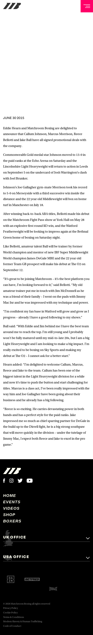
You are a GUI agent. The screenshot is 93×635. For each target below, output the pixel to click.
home (9, 495)
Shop (9, 515)
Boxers (12, 521)
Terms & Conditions (13, 617)
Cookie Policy (10, 612)
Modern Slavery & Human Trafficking (22, 621)
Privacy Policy (10, 608)
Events (11, 502)
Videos (11, 508)
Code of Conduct (12, 626)
